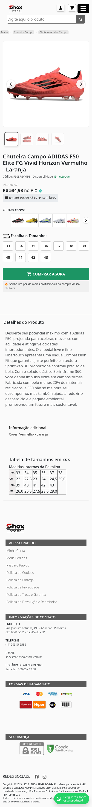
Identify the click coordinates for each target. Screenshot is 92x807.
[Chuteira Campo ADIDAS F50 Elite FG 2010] (31, 220)
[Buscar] (80, 19)
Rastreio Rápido (17, 565)
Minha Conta (15, 550)
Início (4, 32)
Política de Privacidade (22, 587)
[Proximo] (86, 220)
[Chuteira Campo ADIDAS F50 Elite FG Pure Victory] (73, 220)
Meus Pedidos (16, 558)
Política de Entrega (20, 580)
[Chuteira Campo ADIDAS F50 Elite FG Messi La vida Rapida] (45, 220)
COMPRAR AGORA (46, 274)
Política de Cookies (20, 572)
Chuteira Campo (23, 32)
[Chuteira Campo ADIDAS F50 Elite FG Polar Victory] (59, 220)
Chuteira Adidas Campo (53, 32)
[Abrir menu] (83, 8)
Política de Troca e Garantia (26, 594)
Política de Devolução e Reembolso (31, 602)
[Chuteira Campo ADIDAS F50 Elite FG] (18, 220)
